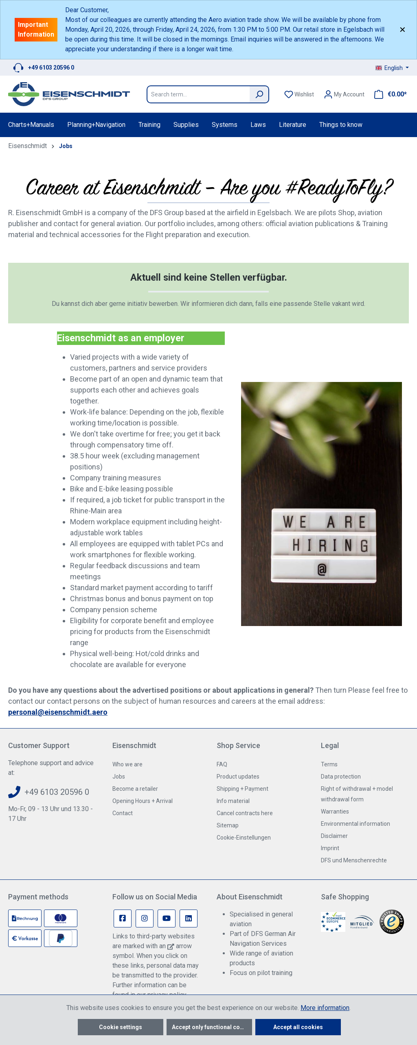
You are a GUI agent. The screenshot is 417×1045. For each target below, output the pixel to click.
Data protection (341, 776)
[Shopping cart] (388, 94)
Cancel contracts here (245, 813)
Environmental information (355, 823)
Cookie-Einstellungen (244, 837)
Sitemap (228, 825)
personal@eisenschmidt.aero (58, 712)
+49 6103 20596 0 (51, 67)
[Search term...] (198, 94)
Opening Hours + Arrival (142, 801)
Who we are (127, 764)
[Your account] (344, 94)
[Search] (259, 94)
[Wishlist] (299, 94)
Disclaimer (334, 836)
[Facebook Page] (122, 918)
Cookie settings (120, 1027)
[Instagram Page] (144, 918)
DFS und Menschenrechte (354, 860)
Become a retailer (135, 788)
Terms (329, 764)
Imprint (330, 848)
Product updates (238, 776)
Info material (233, 801)
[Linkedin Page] (188, 918)
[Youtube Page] (166, 918)
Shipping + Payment (242, 788)
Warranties (335, 811)
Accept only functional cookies (212, 1027)
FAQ (222, 764)
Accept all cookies (298, 1027)
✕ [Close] (402, 30)
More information (325, 1008)
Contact (122, 813)
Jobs (118, 776)
